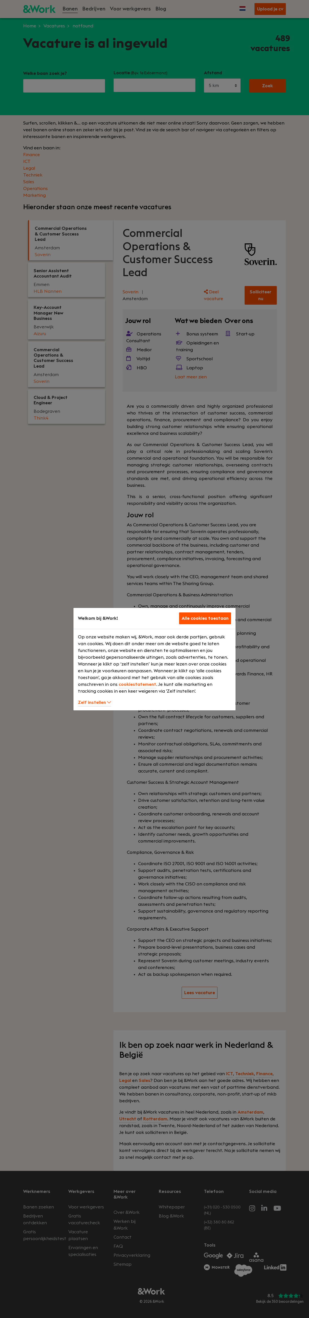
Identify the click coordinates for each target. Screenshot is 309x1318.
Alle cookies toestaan (205, 618)
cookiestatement (137, 684)
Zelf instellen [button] (94, 702)
